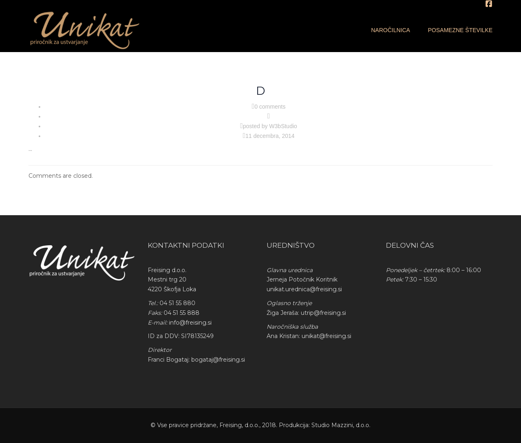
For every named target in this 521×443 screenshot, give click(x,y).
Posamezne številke (460, 30)
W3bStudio (283, 126)
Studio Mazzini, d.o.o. (340, 425)
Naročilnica (390, 30)
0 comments (269, 106)
